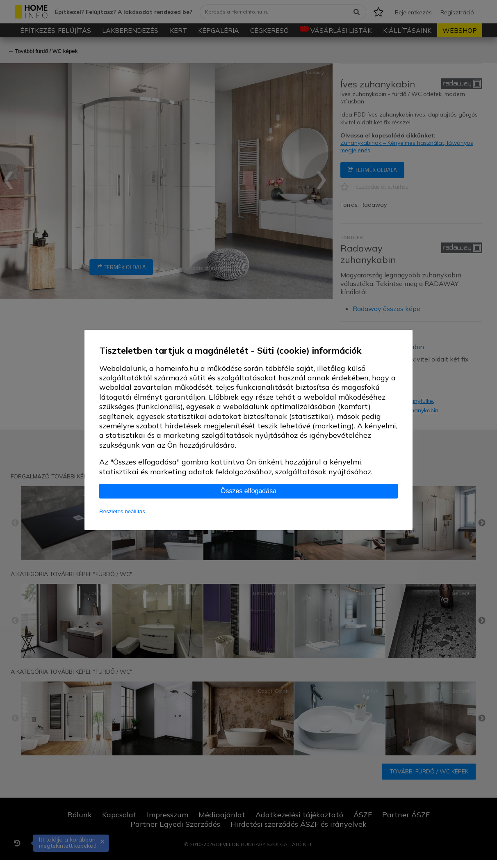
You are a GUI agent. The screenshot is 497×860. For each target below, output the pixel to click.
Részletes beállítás (122, 511)
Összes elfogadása (248, 490)
